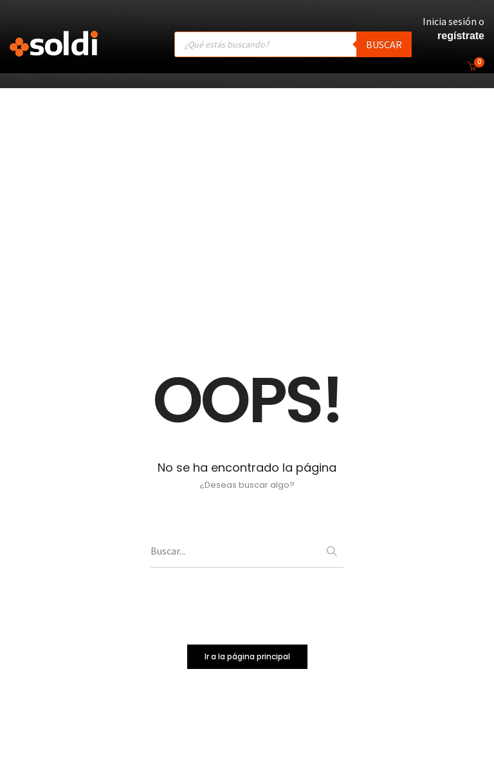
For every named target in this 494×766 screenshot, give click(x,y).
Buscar (384, 44)
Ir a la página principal (247, 657)
